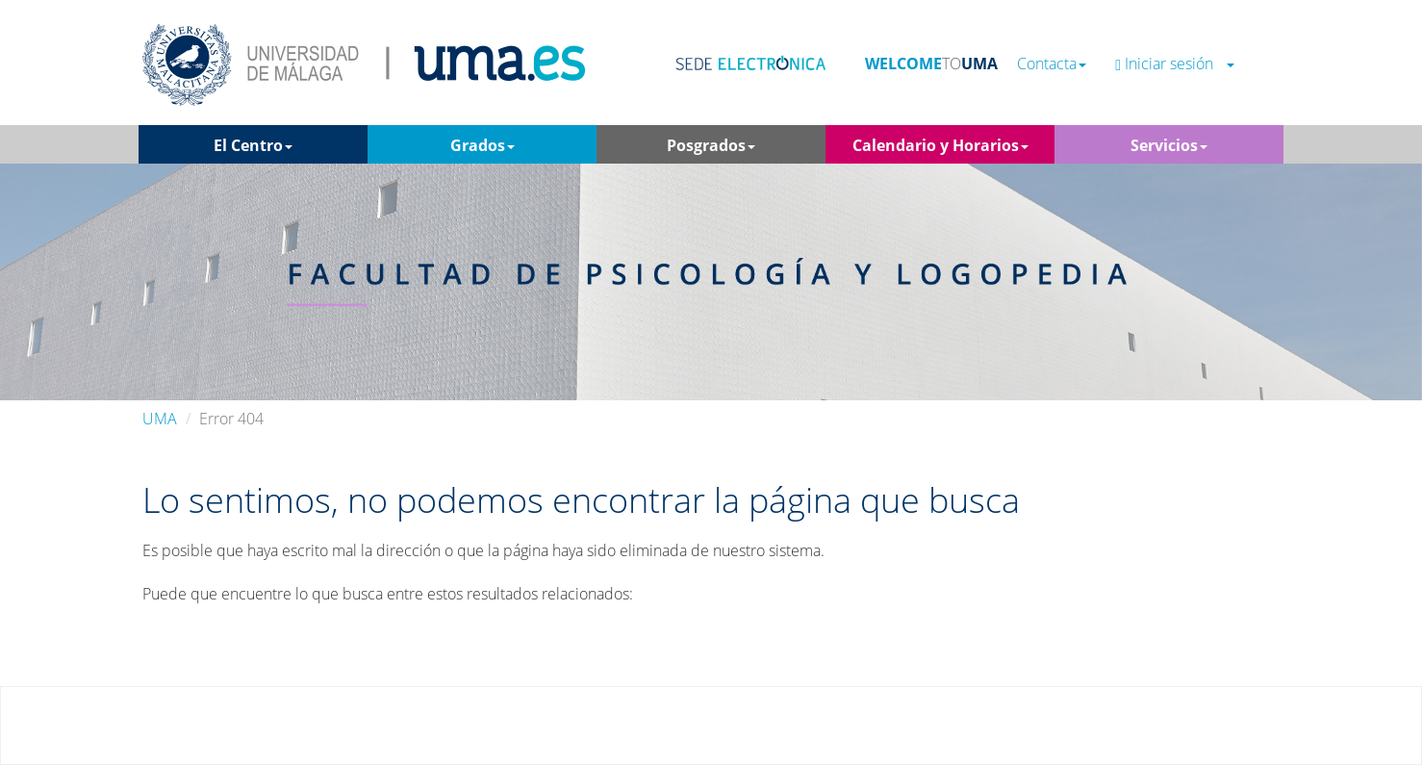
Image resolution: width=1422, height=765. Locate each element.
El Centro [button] (253, 145)
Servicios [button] (1168, 145)
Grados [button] (482, 145)
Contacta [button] (1051, 64)
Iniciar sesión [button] (1174, 64)
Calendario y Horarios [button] (940, 145)
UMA (159, 418)
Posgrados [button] (711, 145)
